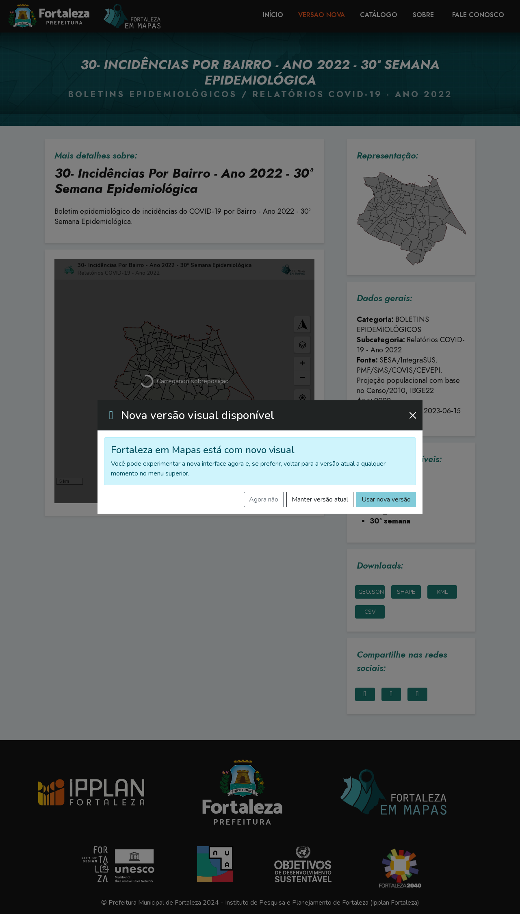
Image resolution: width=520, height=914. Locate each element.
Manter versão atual (320, 499)
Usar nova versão (386, 499)
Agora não (263, 499)
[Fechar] (412, 415)
